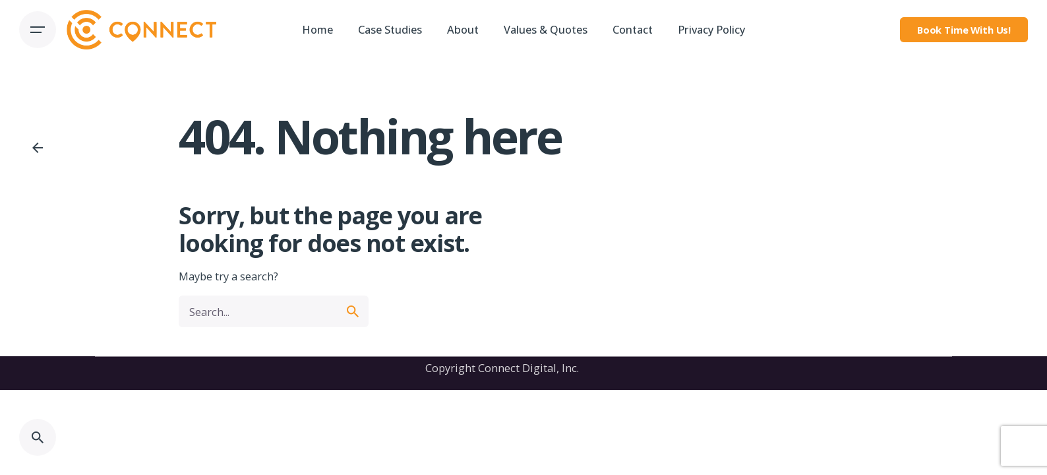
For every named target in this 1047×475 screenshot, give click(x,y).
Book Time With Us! (964, 29)
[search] (353, 311)
